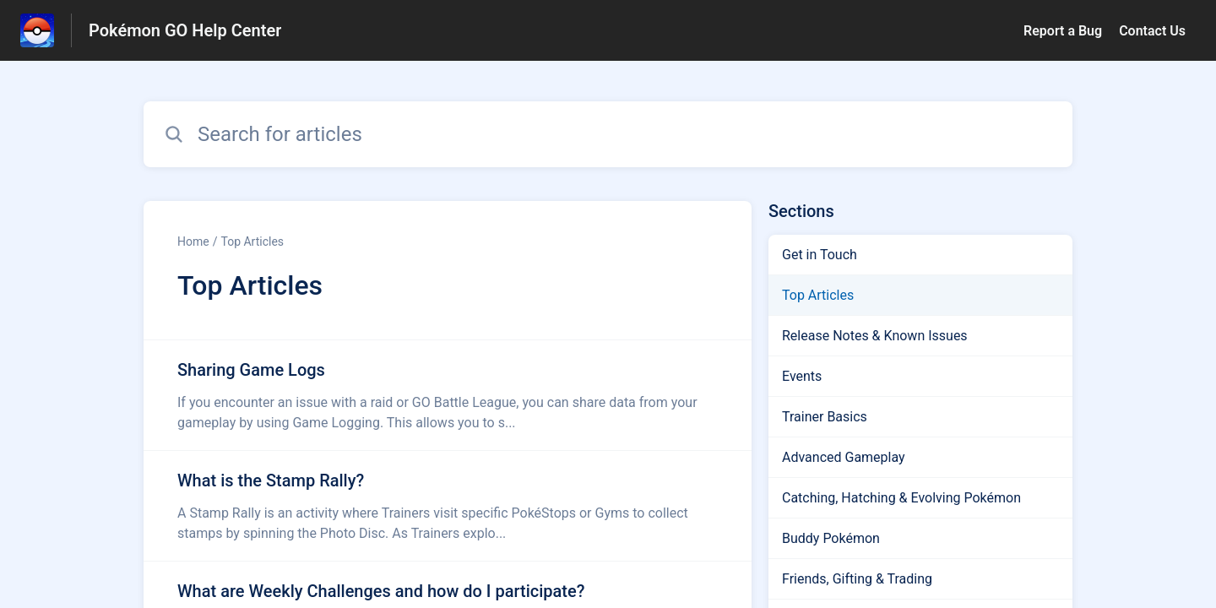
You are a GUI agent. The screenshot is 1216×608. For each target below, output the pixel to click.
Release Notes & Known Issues (875, 336)
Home (193, 241)
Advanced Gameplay (843, 457)
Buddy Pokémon (831, 538)
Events (802, 376)
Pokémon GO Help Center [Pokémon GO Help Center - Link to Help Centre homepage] (185, 30)
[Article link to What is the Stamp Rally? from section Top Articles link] (447, 506)
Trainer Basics (824, 417)
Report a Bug (1062, 31)
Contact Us (1152, 31)
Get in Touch (819, 255)
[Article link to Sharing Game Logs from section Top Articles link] (447, 395)
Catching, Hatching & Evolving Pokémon (901, 498)
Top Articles (252, 241)
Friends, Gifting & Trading (857, 579)
